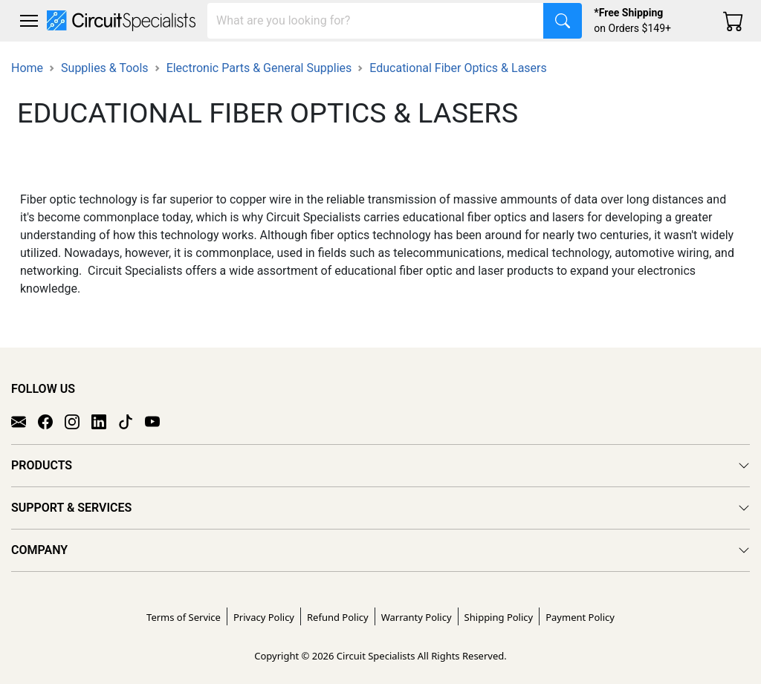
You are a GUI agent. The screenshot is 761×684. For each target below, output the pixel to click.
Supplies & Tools (105, 68)
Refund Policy (338, 617)
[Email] (24, 421)
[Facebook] (51, 421)
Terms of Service (183, 617)
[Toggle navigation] (29, 21)
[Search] (375, 21)
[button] (29, 21)
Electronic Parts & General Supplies (259, 68)
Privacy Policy (263, 617)
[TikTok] (131, 421)
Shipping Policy (499, 617)
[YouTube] (158, 421)
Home (27, 68)
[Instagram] (78, 421)
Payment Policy (580, 617)
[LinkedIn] (104, 421)
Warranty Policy (416, 617)
